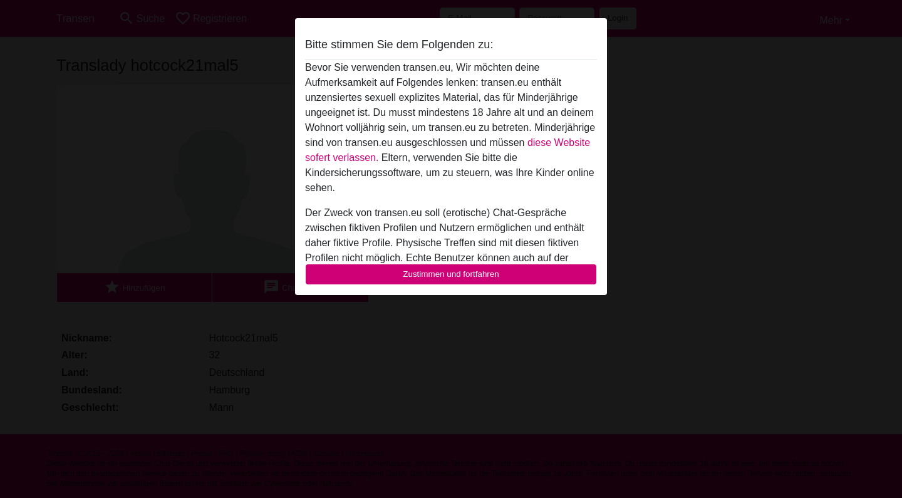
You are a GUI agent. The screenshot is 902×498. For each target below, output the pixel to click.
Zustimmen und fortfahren (451, 274)
